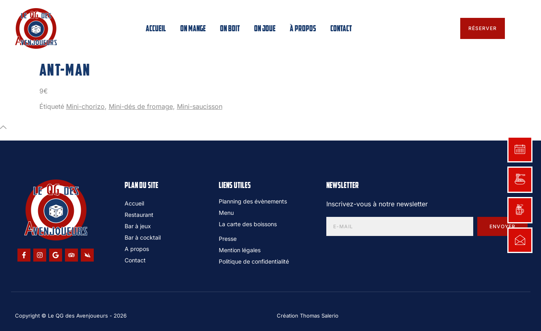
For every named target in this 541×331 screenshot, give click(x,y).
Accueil (156, 28)
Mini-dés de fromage (141, 106)
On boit (230, 28)
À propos (303, 28)
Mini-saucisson (199, 106)
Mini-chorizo (85, 106)
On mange (193, 28)
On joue (265, 28)
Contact (341, 28)
